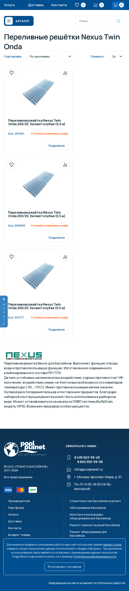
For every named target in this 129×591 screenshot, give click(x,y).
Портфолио (16, 508)
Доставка (36, 5)
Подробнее (56, 146)
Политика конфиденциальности (94, 556)
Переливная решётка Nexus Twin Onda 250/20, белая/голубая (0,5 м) (36, 214)
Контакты (59, 5)
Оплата (13, 514)
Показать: (98, 56)
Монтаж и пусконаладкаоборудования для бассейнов (90, 516)
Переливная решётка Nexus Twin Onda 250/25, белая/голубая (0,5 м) (36, 306)
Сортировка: (13, 56)
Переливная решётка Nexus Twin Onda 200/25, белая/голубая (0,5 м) (36, 122)
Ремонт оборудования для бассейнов (88, 533)
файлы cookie (112, 544)
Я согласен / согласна (64, 567)
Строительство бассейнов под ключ (95, 501)
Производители (19, 501)
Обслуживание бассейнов (88, 508)
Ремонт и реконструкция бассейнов (95, 525)
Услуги (9, 5)
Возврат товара (19, 535)
